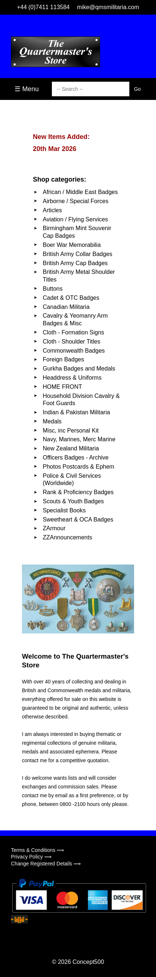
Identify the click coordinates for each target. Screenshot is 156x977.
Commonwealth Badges (74, 351)
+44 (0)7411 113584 (43, 7)
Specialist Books (64, 510)
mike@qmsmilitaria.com (108, 7)
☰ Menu (27, 89)
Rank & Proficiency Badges (78, 492)
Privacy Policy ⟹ (31, 857)
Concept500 (88, 962)
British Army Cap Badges (75, 263)
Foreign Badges (63, 359)
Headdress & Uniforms (72, 378)
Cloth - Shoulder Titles (71, 341)
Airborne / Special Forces (76, 201)
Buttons (52, 289)
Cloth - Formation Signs (73, 332)
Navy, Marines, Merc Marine (79, 439)
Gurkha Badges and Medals (79, 368)
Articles (52, 210)
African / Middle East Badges (80, 192)
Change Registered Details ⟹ (46, 863)
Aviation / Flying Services (75, 219)
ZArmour (54, 528)
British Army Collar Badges (77, 254)
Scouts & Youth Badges (73, 501)
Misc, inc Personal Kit (71, 430)
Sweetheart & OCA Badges (78, 519)
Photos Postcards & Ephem (78, 467)
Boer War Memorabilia (72, 245)
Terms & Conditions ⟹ (37, 850)
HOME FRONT (62, 387)
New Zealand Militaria (71, 448)
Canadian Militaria (66, 307)
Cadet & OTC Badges (71, 298)
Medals (52, 421)
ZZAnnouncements (67, 537)
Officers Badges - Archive (76, 457)
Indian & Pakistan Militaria (76, 412)
